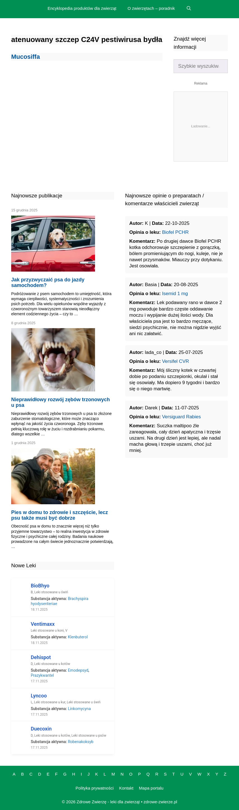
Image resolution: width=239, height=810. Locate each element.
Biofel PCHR (175, 232)
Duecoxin (41, 729)
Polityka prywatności (94, 788)
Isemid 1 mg (175, 293)
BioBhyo (40, 586)
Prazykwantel (42, 675)
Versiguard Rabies (181, 416)
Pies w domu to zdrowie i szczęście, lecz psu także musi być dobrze (59, 515)
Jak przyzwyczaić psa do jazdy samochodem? (47, 282)
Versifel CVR (175, 361)
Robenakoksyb (80, 741)
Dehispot (41, 657)
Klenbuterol (78, 637)
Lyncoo (39, 696)
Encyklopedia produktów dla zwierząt (82, 8)
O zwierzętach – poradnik (151, 8)
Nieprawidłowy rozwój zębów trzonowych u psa (60, 402)
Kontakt (126, 788)
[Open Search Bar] (188, 8)
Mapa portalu (151, 788)
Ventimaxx (43, 624)
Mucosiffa (25, 56)
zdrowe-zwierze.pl (160, 801)
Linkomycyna (79, 708)
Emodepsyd (78, 670)
